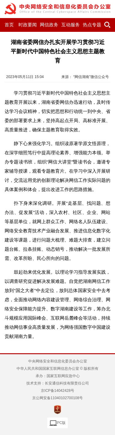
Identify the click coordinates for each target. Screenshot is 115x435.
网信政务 (49, 24)
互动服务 (70, 24)
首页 (9, 24)
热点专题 (92, 24)
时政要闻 (27, 24)
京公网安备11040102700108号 (57, 398)
